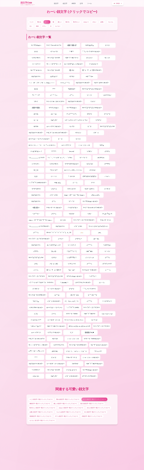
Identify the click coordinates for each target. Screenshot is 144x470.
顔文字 (56, 3)
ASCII (73, 3)
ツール (89, 3)
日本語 (118, 3)
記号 (81, 3)
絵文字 (65, 3)
